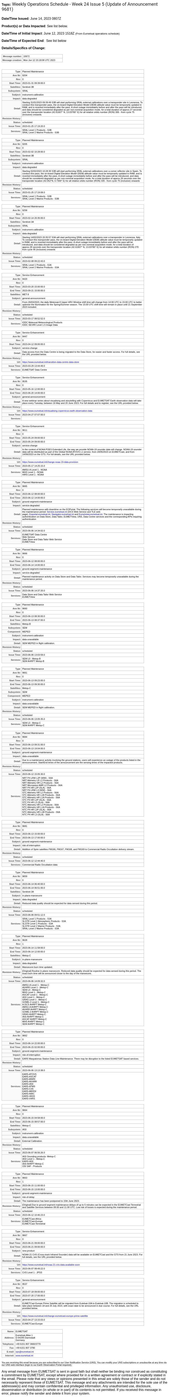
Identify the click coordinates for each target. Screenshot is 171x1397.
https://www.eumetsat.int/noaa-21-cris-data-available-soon (51, 1265)
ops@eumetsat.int (25, 1351)
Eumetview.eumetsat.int (90, 514)
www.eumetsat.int (24, 1355)
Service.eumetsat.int (57, 512)
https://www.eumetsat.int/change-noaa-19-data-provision (50, 462)
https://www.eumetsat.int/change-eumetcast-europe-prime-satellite (55, 1316)
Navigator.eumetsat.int (63, 514)
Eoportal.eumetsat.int (39, 514)
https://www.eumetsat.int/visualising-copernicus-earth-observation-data (57, 411)
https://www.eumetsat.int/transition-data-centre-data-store (50, 362)
